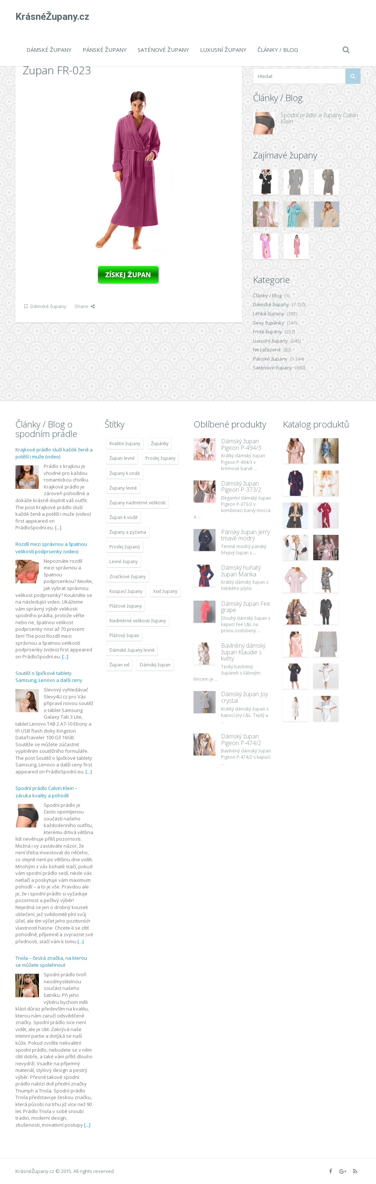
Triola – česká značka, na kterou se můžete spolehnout (51, 962)
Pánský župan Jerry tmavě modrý (245, 535)
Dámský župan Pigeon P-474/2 (241, 739)
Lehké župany (268, 313)
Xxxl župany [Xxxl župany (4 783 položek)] (165, 591)
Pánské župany (105, 49)
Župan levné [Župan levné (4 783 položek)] (122, 458)
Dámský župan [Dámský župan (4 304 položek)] (155, 665)
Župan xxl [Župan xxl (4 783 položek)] (119, 665)
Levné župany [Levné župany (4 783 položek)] (123, 561)
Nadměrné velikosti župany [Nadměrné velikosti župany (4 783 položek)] (137, 621)
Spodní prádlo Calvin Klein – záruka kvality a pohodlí (46, 792)
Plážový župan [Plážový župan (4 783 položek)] (124, 635)
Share (85, 306)
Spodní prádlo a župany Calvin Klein (319, 118)
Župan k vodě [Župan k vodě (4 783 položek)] (123, 517)
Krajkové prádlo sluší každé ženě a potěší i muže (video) (54, 453)
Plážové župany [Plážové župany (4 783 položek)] (125, 606)
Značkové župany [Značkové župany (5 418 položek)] (127, 576)
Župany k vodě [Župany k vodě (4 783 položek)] (124, 473)
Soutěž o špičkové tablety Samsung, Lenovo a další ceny (48, 677)
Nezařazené (267, 349)
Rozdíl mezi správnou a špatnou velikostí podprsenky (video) (51, 548)
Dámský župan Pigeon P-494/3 (241, 444)
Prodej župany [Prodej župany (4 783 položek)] (160, 458)
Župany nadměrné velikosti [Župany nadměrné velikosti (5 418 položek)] (137, 503)
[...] (58, 527)
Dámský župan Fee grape (245, 607)
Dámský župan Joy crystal (244, 697)
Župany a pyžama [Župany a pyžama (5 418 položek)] (127, 532)
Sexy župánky (268, 322)
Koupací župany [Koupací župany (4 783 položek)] (125, 591)
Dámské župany (49, 49)
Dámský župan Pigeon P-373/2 (241, 486)
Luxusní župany (223, 49)
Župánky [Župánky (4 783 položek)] (160, 443)
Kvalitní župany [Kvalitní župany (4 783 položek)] (124, 443)
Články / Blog (277, 49)
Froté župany (267, 331)
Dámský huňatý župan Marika (241, 571)
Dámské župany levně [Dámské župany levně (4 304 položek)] (132, 650)
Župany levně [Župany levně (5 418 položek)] (123, 488)
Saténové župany (163, 49)
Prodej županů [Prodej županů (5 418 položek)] (124, 547)
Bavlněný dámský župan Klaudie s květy (243, 651)
